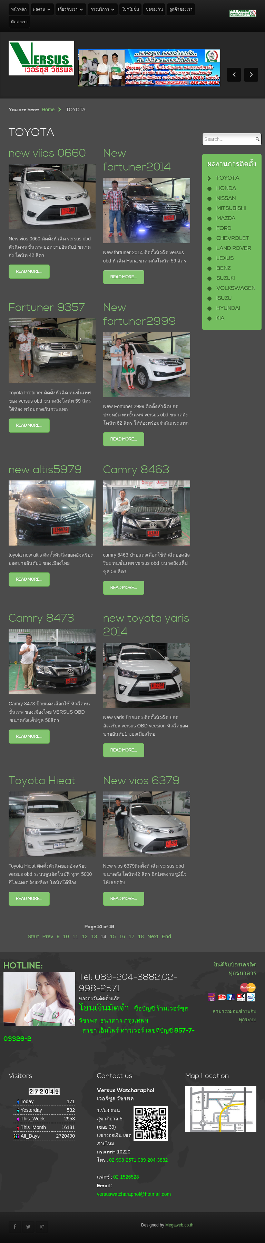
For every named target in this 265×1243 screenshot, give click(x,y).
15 (113, 936)
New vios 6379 (141, 781)
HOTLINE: (23, 966)
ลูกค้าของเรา (181, 9)
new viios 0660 (47, 153)
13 (94, 936)
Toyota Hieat (42, 781)
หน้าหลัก (19, 9)
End (166, 936)
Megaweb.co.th (179, 1225)
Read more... (29, 271)
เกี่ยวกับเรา (68, 9)
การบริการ (99, 9)
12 (85, 936)
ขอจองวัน (154, 9)
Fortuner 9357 (47, 308)
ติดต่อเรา (19, 21)
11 (75, 936)
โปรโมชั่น (130, 9)
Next (152, 936)
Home (48, 109)
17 (132, 936)
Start (33, 936)
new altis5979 (45, 470)
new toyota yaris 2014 (146, 625)
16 (122, 936)
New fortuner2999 (139, 315)
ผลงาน (39, 9)
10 (66, 936)
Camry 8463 (136, 470)
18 (141, 936)
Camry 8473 (41, 618)
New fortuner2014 (137, 160)
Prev (47, 936)
